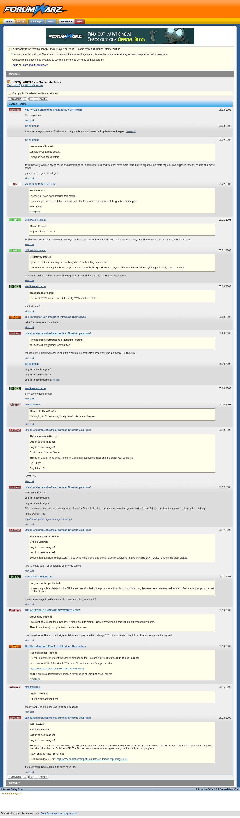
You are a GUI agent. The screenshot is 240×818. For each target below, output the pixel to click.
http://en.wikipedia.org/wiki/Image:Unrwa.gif (48, 519)
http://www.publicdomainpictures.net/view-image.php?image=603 (92, 759)
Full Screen (221, 789)
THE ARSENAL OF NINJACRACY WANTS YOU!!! (53, 610)
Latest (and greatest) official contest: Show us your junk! (58, 333)
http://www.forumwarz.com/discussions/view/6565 (57, 668)
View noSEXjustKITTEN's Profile (25, 85)
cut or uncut (32, 126)
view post (29, 120)
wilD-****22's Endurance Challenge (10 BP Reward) (54, 109)
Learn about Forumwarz (35, 65)
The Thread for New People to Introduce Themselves (55, 317)
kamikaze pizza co (35, 286)
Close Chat (233, 789)
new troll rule (32, 404)
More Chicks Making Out (39, 576)
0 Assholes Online (205, 789)
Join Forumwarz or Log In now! (59, 813)
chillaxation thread (35, 219)
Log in (14, 65)
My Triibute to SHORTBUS (40, 184)
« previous (15, 99)
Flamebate (14, 74)
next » (43, 99)
